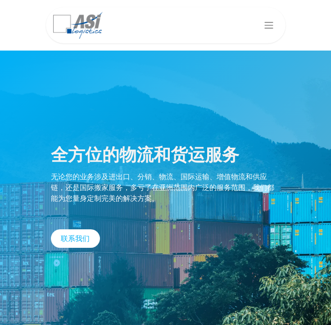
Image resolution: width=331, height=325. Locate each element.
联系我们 (75, 238)
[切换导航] (268, 25)
